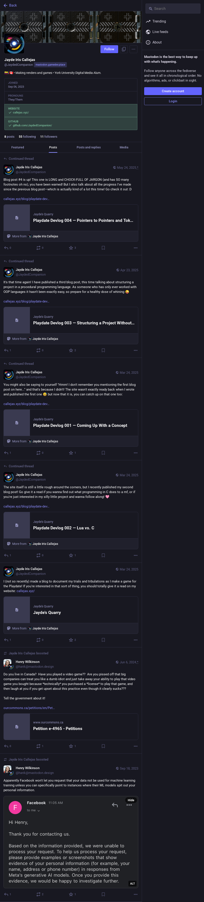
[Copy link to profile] (124, 49)
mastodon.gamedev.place (50, 64)
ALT (132, 883)
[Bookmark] (103, 247)
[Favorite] (72, 247)
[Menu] (133, 49)
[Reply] (7, 640)
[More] (135, 247)
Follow (109, 49)
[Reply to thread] (7, 247)
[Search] (173, 8)
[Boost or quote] (40, 247)
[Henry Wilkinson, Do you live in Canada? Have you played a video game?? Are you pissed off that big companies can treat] (71, 700)
